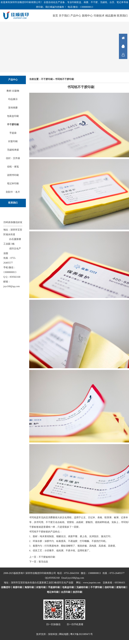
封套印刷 (13, 141)
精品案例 (110, 15)
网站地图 (64, 634)
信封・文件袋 (13, 158)
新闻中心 (87, 15)
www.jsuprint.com (91, 582)
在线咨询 (123, 46)
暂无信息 (43, 561)
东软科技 (52, 634)
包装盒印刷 (13, 116)
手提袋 (12, 133)
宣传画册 (13, 107)
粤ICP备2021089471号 (81, 634)
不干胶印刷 (13, 124)
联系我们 (122, 15)
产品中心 (75, 15)
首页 (55, 15)
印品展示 (13, 99)
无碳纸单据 (13, 150)
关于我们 (64, 15)
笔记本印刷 (13, 183)
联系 (123, 55)
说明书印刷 (13, 175)
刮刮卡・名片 (13, 192)
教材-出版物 (13, 91)
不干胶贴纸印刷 (47, 557)
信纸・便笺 (13, 166)
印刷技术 (99, 15)
